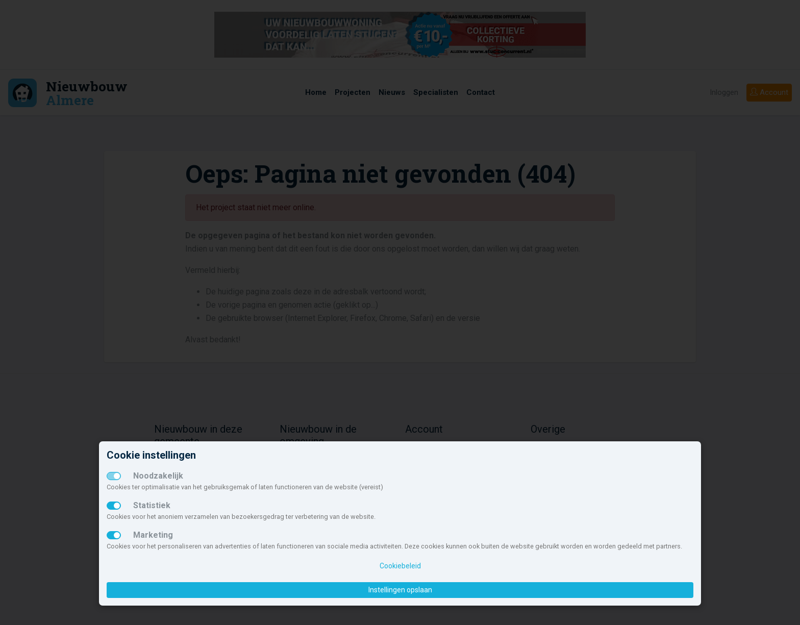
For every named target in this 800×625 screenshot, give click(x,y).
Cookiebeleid (400, 566)
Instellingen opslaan (400, 590)
